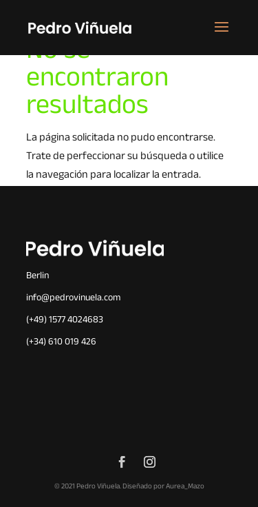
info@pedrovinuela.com (73, 299)
